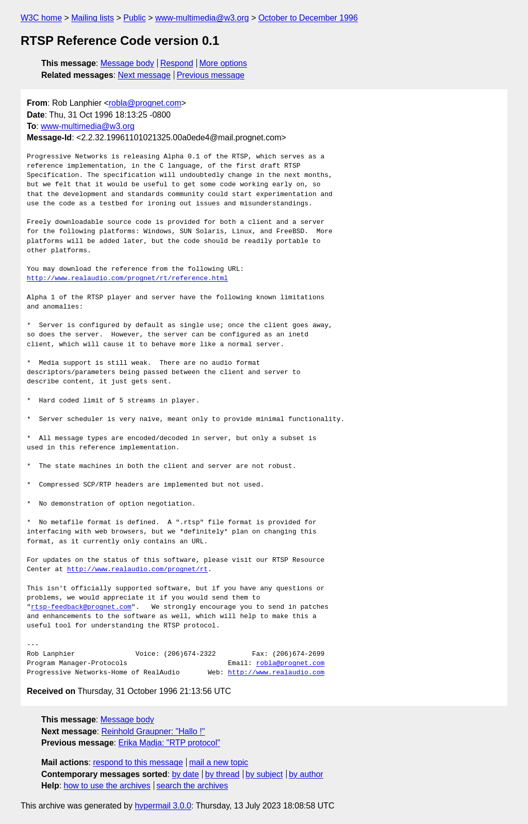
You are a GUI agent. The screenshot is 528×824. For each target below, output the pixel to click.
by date (185, 774)
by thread (222, 774)
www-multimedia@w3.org (202, 17)
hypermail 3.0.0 (163, 805)
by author (306, 774)
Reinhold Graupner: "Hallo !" (153, 731)
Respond (176, 63)
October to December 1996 (308, 17)
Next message (144, 75)
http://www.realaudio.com (276, 672)
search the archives (192, 785)
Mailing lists (92, 17)
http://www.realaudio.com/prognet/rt (137, 569)
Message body (127, 63)
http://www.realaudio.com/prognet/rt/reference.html (127, 278)
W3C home (41, 17)
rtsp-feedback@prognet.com (81, 607)
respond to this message (138, 762)
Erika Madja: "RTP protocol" (169, 742)
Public (134, 17)
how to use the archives (107, 785)
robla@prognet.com (145, 103)
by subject (264, 774)
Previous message (211, 75)
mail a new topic (219, 762)
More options (224, 63)
